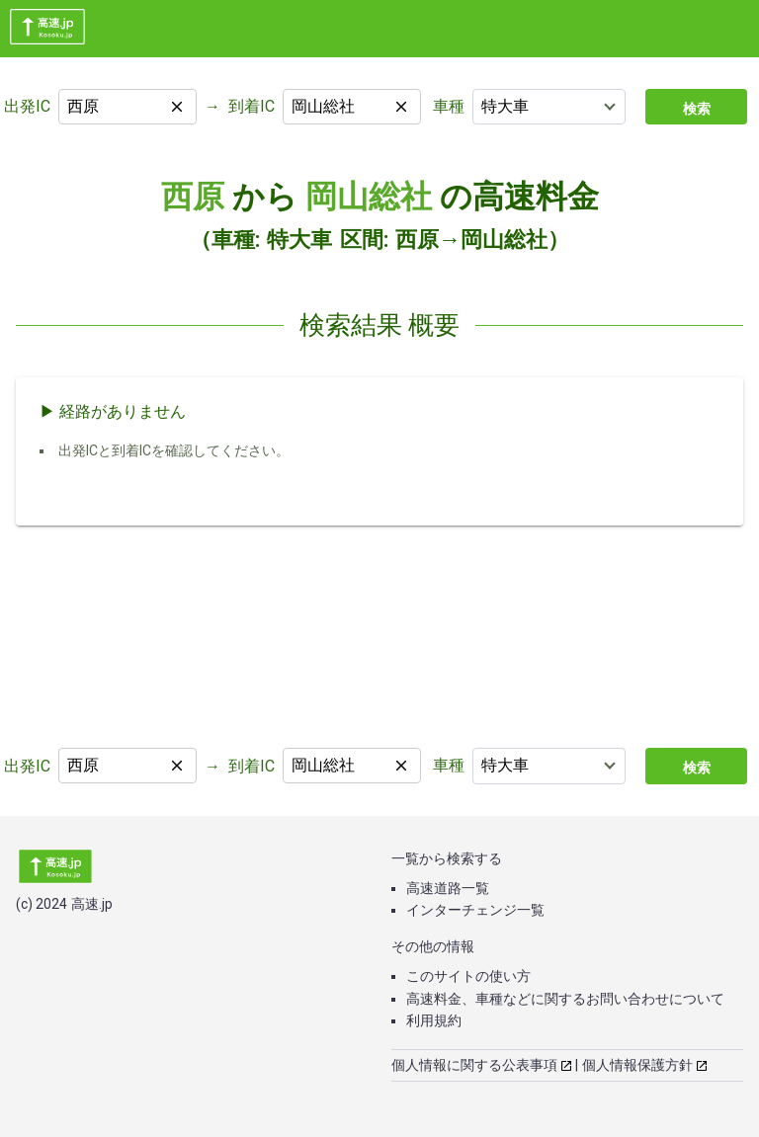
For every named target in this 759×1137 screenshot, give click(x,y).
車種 (448, 106)
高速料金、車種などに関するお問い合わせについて (565, 999)
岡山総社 (368, 196)
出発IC (27, 106)
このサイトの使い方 (468, 976)
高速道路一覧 (447, 888)
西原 (192, 196)
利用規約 (434, 1020)
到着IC (251, 106)
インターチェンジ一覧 (475, 910)
